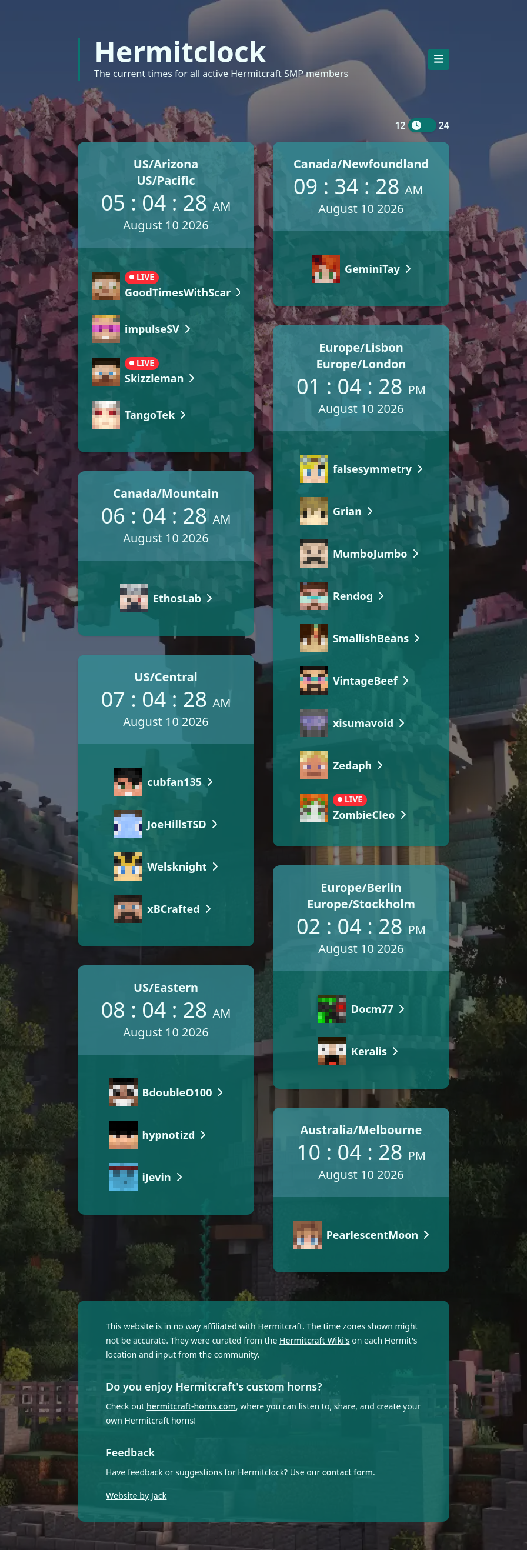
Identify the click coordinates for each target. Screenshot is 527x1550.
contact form (347, 1472)
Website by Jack (136, 1495)
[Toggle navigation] (438, 59)
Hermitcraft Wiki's (314, 1340)
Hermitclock (180, 51)
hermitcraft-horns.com (191, 1406)
